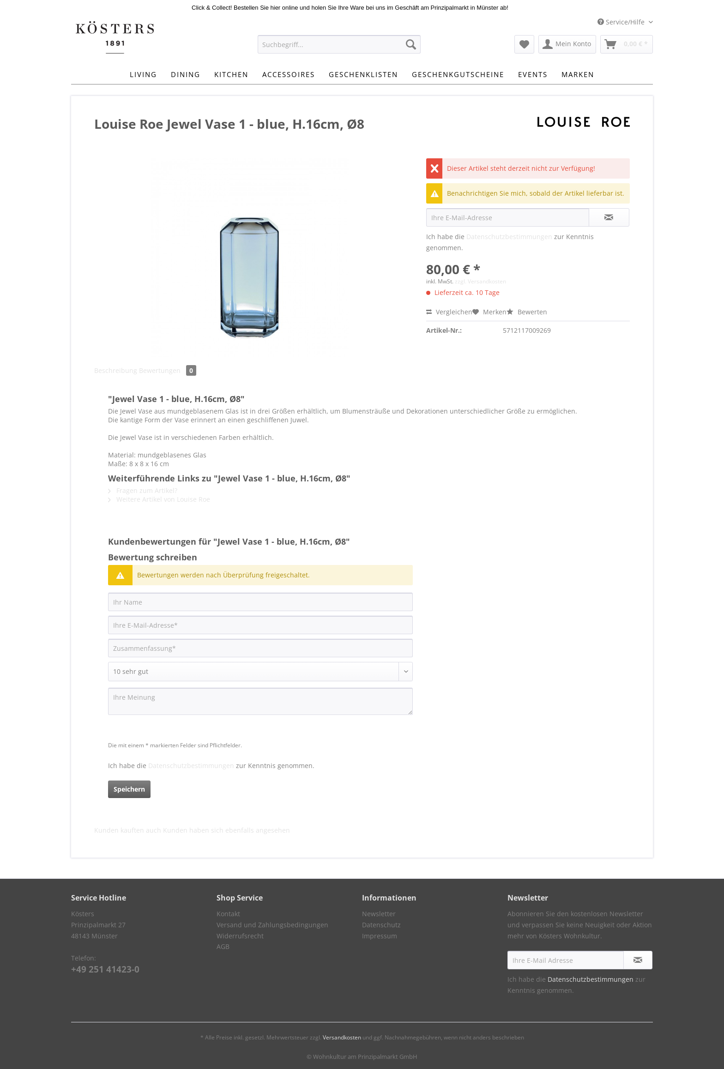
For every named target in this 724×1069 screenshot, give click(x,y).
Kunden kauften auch (127, 830)
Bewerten (527, 311)
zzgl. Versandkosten (480, 281)
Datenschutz (381, 924)
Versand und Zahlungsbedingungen (272, 924)
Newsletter (379, 913)
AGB (223, 946)
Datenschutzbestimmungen (509, 236)
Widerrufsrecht (240, 935)
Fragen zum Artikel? (142, 490)
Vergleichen (449, 311)
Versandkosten (342, 1037)
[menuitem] (339, 48)
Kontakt (228, 913)
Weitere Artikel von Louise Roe (159, 499)
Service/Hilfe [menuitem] (621, 22)
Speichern (129, 789)
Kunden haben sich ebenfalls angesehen (226, 830)
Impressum (379, 935)
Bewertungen (167, 370)
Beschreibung (115, 370)
